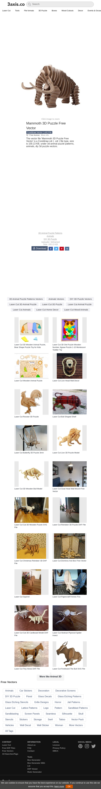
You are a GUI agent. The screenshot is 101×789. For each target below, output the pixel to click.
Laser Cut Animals (22, 309)
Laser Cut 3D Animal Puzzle (23, 304)
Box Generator (33, 760)
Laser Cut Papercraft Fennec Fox (66, 597)
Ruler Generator (34, 772)
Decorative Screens (65, 690)
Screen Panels (32, 714)
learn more (59, 786)
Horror (58, 702)
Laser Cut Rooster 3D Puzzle (26, 417)
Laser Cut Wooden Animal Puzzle (28, 381)
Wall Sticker (43, 725)
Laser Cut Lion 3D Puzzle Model (66, 453)
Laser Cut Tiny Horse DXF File (27, 669)
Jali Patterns (73, 702)
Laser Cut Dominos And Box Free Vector (69, 561)
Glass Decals (45, 696)
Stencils (9, 719)
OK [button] (69, 786)
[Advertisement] (50, 34)
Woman (59, 725)
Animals (50, 236)
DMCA (55, 751)
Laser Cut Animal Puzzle (79, 304)
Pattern (58, 708)
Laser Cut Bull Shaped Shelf (64, 417)
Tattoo (62, 719)
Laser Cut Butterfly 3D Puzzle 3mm (29, 453)
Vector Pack (77, 719)
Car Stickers (26, 690)
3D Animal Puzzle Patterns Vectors (26, 299)
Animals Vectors (56, 299)
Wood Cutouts (67, 11)
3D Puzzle (43, 11)
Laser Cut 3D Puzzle (52, 304)
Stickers (23, 719)
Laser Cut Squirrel (22, 597)
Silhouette (67, 714)
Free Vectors (7, 751)
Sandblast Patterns (78, 708)
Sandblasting (12, 714)
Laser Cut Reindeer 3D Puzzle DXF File (69, 525)
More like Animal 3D (50, 676)
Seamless (51, 714)
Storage (38, 719)
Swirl (50, 719)
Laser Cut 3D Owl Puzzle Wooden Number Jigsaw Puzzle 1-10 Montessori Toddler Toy (69, 347)
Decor (80, 11)
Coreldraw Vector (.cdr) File (39, 132)
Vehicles (9, 725)
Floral (29, 696)
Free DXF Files (8, 748)
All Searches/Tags (10, 754)
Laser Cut (6, 11)
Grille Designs (41, 702)
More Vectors (76, 725)
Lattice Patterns (29, 708)
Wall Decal (25, 725)
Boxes (54, 11)
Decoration (43, 690)
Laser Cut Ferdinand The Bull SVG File (69, 669)
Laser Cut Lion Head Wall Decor (66, 381)
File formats (29, 11)
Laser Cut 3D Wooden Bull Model (28, 489)
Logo (46, 708)
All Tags (9, 731)
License (56, 745)
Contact (30, 751)
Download (39, 248)
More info (45, 135)
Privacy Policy (59, 748)
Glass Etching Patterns (69, 696)
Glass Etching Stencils (16, 702)
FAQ (29, 748)
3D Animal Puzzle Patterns (50, 233)
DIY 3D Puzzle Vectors (81, 299)
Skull (80, 714)
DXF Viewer (32, 769)
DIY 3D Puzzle (50, 239)
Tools (17, 11)
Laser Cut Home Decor (47, 309)
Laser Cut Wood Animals (76, 309)
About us (31, 745)
